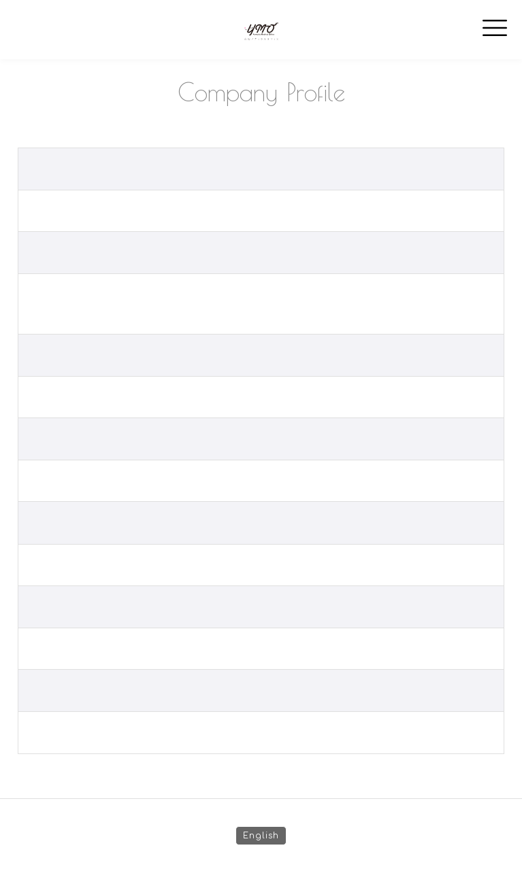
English (261, 835)
